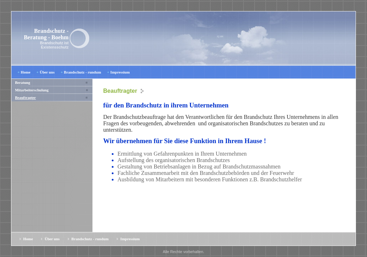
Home (25, 72)
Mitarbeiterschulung (32, 90)
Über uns (47, 72)
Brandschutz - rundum (82, 72)
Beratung (22, 83)
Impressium (120, 72)
